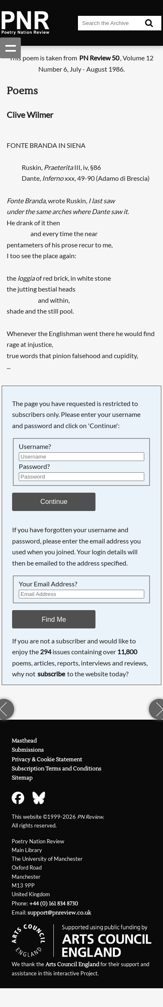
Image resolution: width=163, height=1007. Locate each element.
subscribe (51, 674)
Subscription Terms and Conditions (56, 768)
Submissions (28, 750)
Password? (34, 466)
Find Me (54, 619)
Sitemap (22, 778)
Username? (35, 446)
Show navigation (10, 47)
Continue (54, 501)
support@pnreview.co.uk (59, 913)
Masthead (24, 741)
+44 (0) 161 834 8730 (53, 903)
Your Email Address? (48, 584)
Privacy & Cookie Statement (47, 759)
